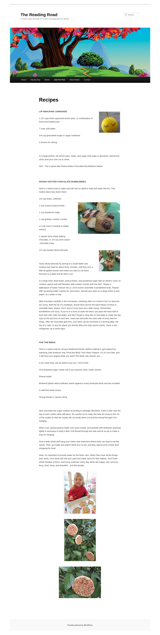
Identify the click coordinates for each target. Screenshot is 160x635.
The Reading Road (39, 14)
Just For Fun (59, 80)
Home (23, 80)
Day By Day (35, 80)
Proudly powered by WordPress (80, 625)
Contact (87, 80)
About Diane (75, 80)
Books (47, 80)
